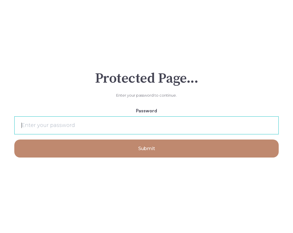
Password (146, 110)
